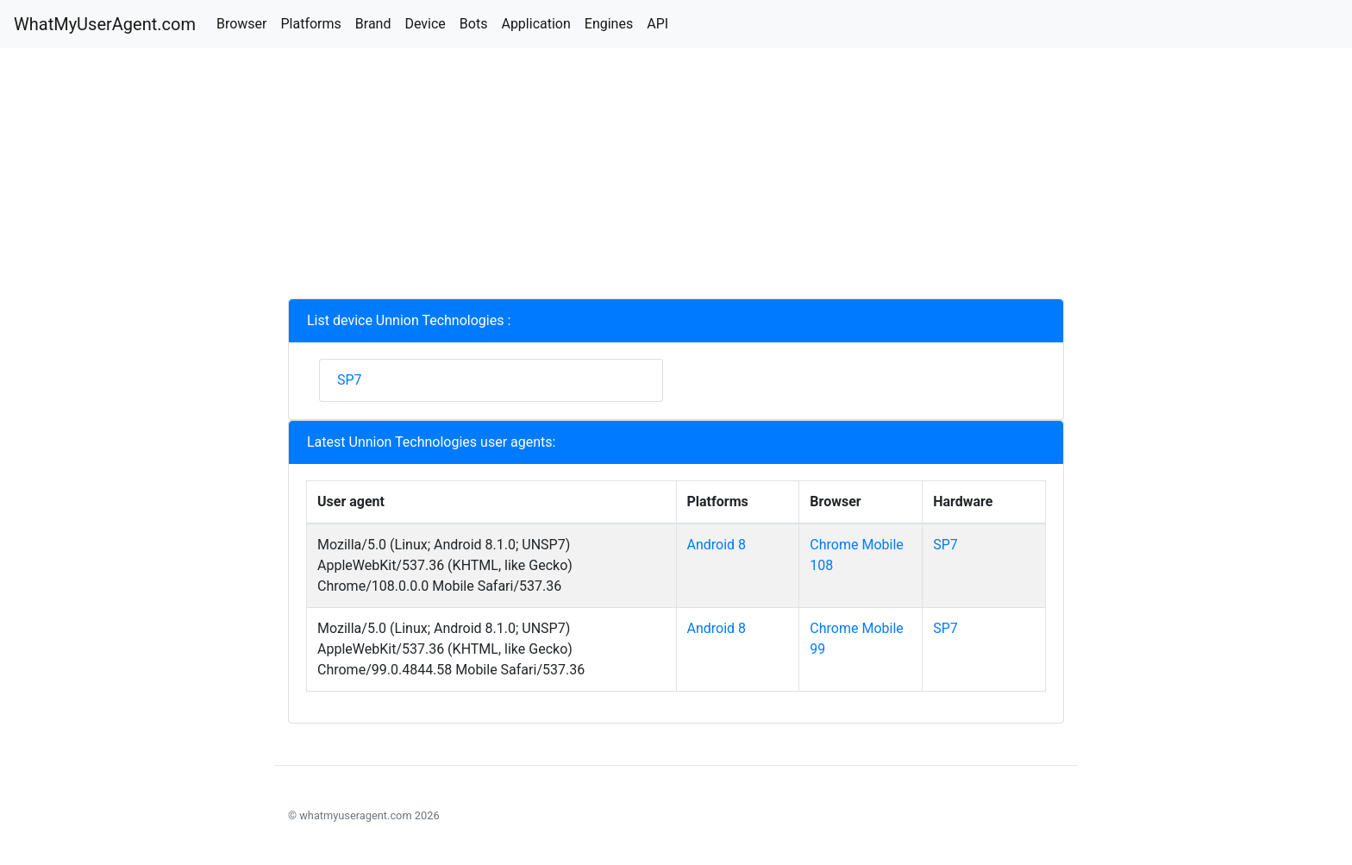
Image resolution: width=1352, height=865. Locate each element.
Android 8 (717, 544)
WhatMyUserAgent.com (105, 24)
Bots (474, 24)
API (657, 24)
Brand (373, 24)
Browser (241, 24)
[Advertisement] (676, 177)
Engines (609, 24)
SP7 (349, 380)
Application (535, 24)
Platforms (310, 24)
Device (424, 24)
